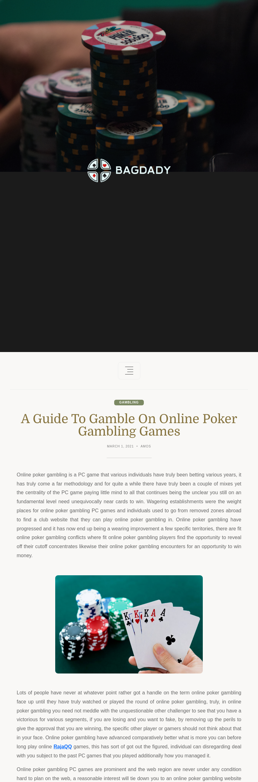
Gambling (129, 402)
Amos (146, 446)
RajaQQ (63, 746)
